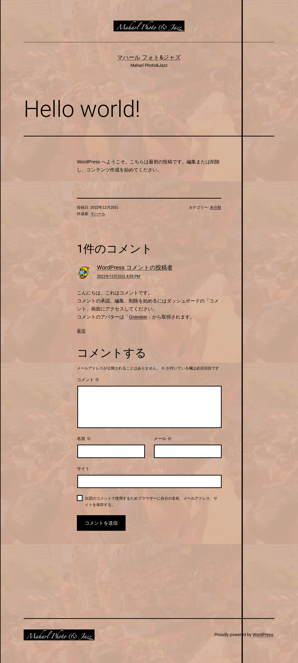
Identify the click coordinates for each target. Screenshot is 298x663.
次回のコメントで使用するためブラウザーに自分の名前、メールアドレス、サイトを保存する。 (151, 501)
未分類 (215, 207)
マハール (97, 214)
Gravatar (138, 316)
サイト (83, 468)
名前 (84, 438)
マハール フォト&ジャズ (149, 57)
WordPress (263, 634)
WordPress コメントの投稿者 (135, 267)
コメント (88, 379)
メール (162, 438)
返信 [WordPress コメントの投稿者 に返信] (81, 330)
